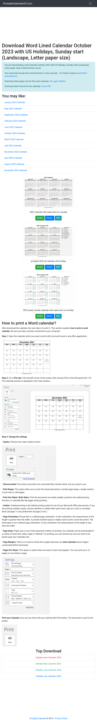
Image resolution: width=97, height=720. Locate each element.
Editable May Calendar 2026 (48, 664)
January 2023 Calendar (14, 102)
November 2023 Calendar (15, 152)
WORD (40, 218)
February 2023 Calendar (15, 121)
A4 (51, 81)
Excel (43, 86)
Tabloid (62, 81)
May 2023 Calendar (13, 108)
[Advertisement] (48, 25)
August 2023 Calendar (14, 164)
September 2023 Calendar (16, 115)
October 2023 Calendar (14, 133)
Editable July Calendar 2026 (48, 676)
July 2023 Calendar (13, 145)
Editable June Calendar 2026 (48, 670)
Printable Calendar (37, 718)
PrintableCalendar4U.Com (17, 3)
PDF (49, 86)
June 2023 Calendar (13, 127)
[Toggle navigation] (90, 3)
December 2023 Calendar (15, 170)
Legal (55, 81)
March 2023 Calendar (14, 139)
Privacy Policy (61, 718)
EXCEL (50, 218)
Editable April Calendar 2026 (48, 657)
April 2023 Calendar (13, 158)
